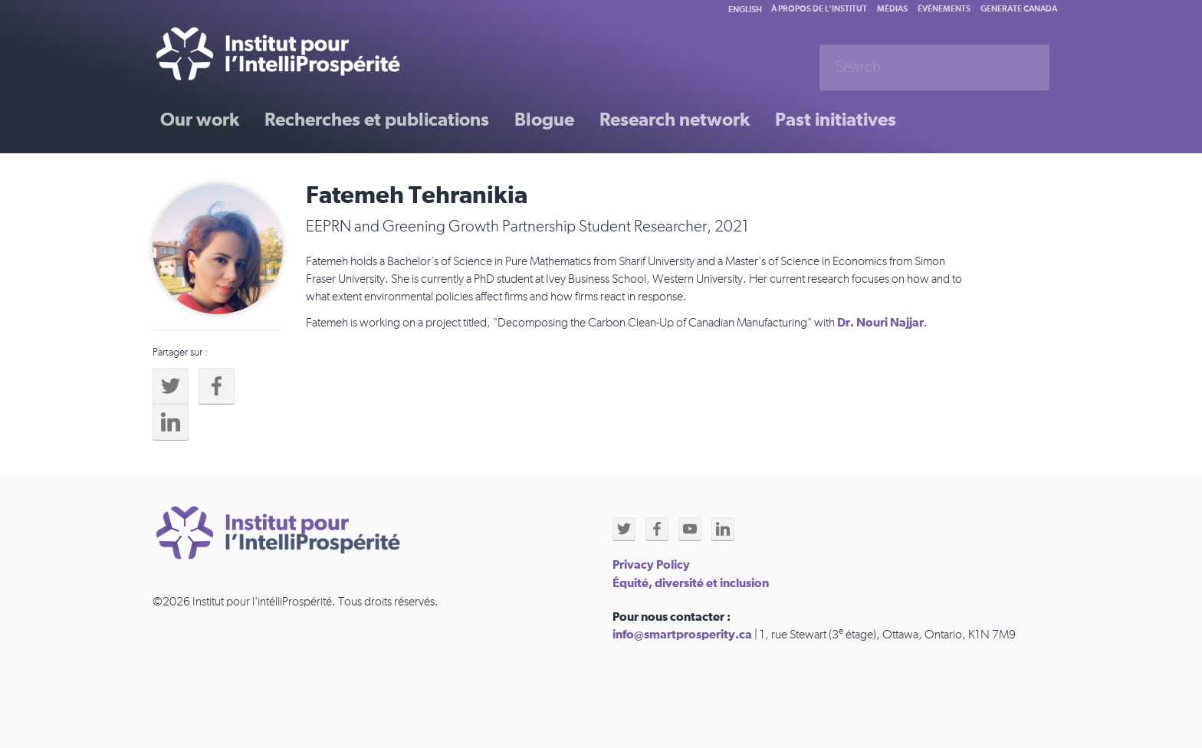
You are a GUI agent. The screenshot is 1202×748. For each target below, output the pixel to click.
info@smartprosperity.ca (682, 634)
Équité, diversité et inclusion (690, 583)
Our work (199, 120)
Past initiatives (835, 120)
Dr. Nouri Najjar (880, 323)
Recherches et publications (376, 120)
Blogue (544, 120)
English (745, 9)
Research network (674, 120)
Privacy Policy (651, 565)
